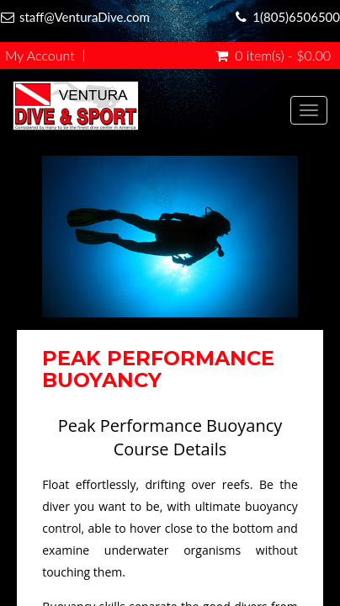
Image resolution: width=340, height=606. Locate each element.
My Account (40, 55)
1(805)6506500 (296, 16)
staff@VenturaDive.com (84, 16)
